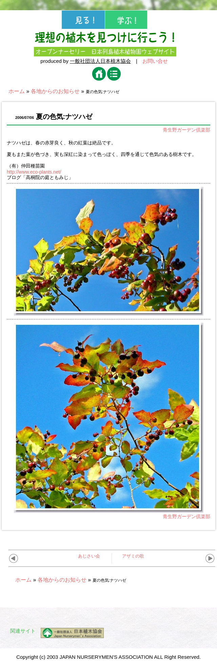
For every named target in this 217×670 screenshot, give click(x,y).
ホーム (16, 91)
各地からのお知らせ (55, 91)
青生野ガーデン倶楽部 (186, 130)
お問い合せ (155, 61)
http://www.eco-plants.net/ (34, 172)
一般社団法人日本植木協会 (100, 61)
